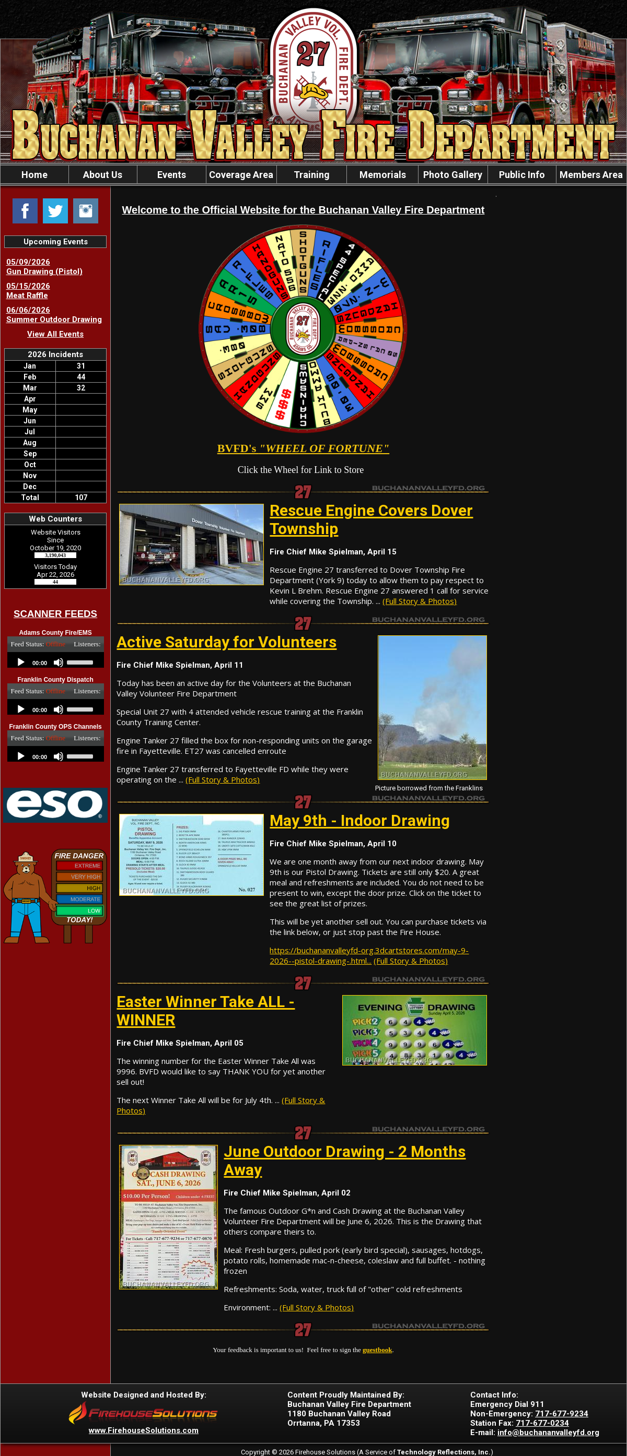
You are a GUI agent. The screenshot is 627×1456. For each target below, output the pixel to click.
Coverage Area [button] (241, 174)
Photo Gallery (452, 174)
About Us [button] (102, 174)
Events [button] (171, 174)
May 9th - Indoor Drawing (360, 820)
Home (34, 174)
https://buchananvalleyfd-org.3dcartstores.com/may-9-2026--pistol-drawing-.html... (369, 955)
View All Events (55, 334)
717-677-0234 (542, 1423)
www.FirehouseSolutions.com (144, 1430)
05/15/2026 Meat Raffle (28, 290)
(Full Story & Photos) (419, 601)
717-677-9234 (561, 1413)
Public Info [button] (522, 174)
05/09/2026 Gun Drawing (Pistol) (44, 266)
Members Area (591, 174)
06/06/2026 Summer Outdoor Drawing (54, 314)
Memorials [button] (382, 174)
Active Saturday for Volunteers (226, 642)
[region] (313, 174)
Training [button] (312, 174)
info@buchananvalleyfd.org (548, 1432)
